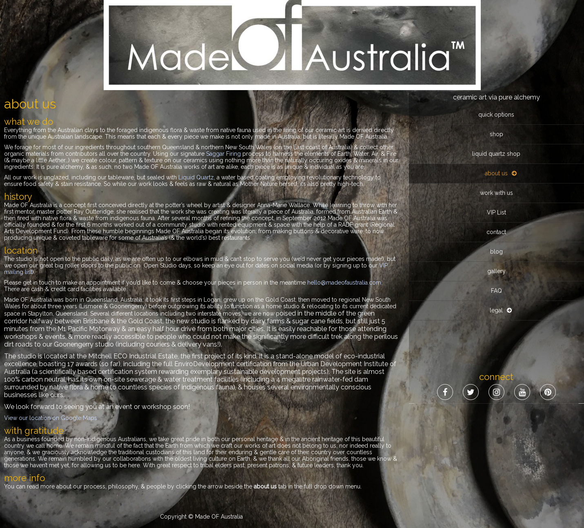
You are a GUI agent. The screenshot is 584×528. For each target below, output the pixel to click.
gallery (496, 180)
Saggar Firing (223, 153)
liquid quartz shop (496, 62)
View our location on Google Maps (50, 418)
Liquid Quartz (196, 177)
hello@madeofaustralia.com (344, 282)
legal (496, 219)
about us (496, 82)
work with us (496, 101)
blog (496, 160)
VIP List (496, 121)
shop (496, 43)
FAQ (496, 199)
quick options (496, 23)
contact (496, 140)
